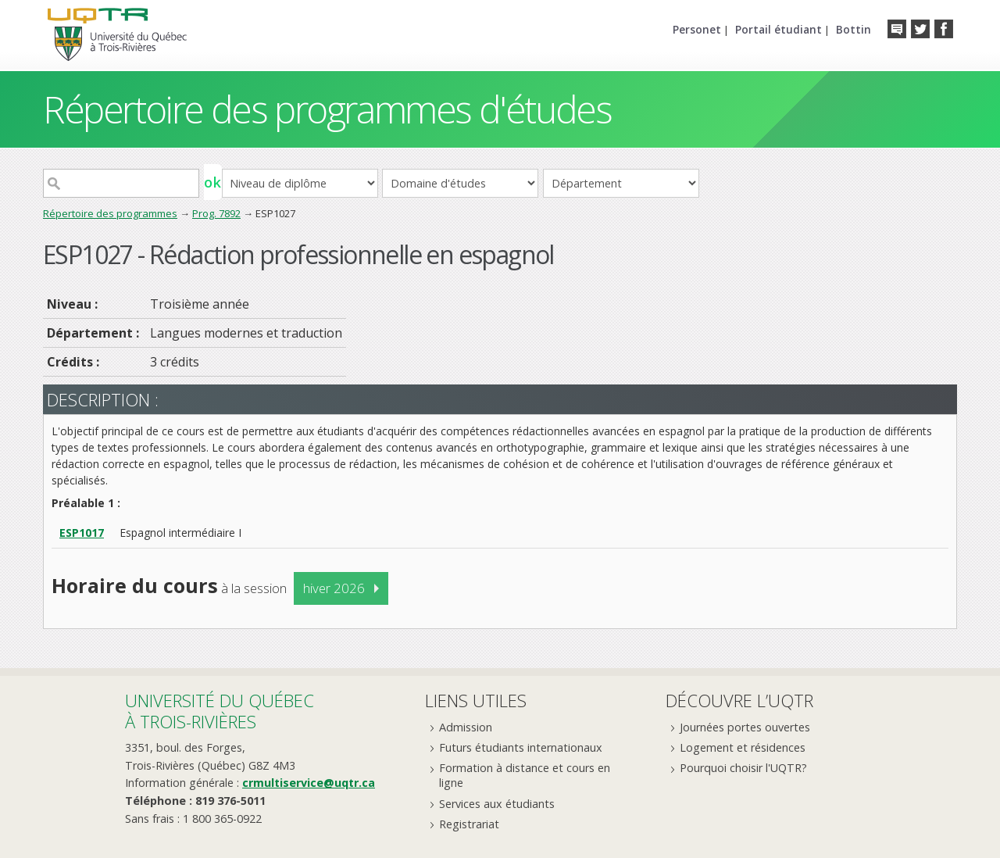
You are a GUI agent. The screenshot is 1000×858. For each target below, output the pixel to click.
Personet (697, 29)
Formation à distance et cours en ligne (524, 775)
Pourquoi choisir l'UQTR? (743, 767)
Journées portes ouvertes (745, 727)
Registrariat (469, 824)
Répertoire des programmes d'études (327, 109)
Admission (465, 727)
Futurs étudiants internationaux (520, 747)
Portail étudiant (778, 29)
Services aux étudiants (497, 803)
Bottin (853, 29)
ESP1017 (81, 532)
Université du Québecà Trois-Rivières (219, 710)
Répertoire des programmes (110, 213)
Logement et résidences (742, 747)
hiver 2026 (334, 588)
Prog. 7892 (216, 213)
